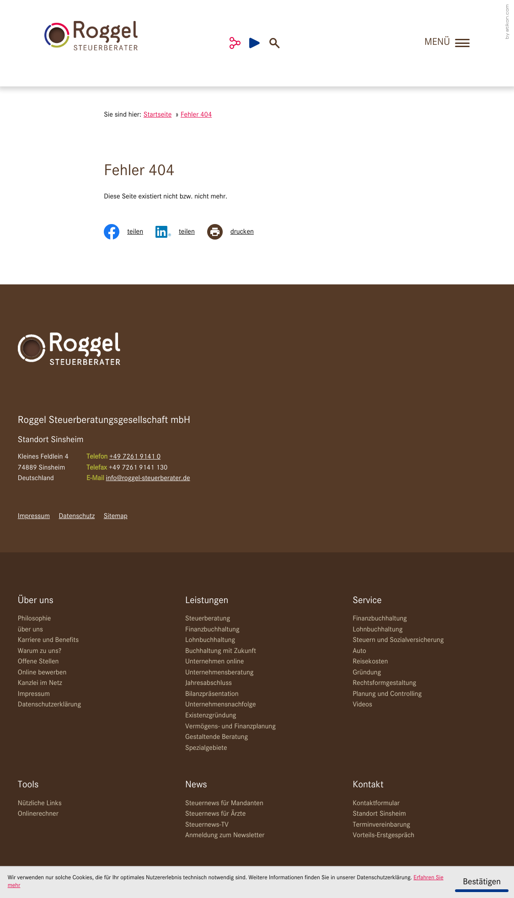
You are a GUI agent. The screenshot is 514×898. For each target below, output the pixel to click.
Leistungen (206, 600)
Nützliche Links (40, 803)
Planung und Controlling (387, 694)
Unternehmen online (214, 661)
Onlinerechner (38, 814)
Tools (28, 785)
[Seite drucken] (236, 232)
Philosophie (34, 618)
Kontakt (368, 785)
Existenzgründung (210, 715)
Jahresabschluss (208, 683)
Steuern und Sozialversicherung (398, 640)
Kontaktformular (376, 803)
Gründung (367, 672)
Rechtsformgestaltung (384, 683)
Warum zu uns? (39, 651)
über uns (30, 629)
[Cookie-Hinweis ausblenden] (481, 882)
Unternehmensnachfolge (220, 704)
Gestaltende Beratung (216, 737)
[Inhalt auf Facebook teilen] (129, 232)
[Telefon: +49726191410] (135, 457)
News (196, 785)
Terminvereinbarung (381, 825)
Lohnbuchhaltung (210, 640)
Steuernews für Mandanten (224, 803)
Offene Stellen (38, 661)
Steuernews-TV (207, 825)
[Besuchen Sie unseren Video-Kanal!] (259, 43)
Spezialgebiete (206, 748)
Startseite (157, 114)
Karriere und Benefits (48, 640)
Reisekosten (370, 661)
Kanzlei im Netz (40, 683)
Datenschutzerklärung (49, 704)
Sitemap (116, 516)
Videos (362, 704)
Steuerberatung (207, 618)
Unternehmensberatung (219, 672)
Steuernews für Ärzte (215, 814)
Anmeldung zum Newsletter (224, 835)
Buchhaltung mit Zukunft (220, 651)
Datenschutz (77, 516)
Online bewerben (42, 672)
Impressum (34, 516)
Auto (359, 651)
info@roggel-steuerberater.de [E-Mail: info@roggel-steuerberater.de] (148, 478)
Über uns (36, 600)
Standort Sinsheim (379, 814)
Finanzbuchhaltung (212, 629)
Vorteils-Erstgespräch (383, 835)
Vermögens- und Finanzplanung (230, 726)
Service (367, 600)
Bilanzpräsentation (212, 694)
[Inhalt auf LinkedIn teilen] (181, 232)
